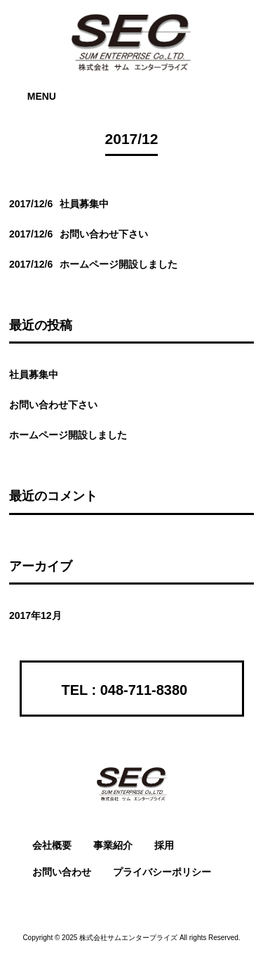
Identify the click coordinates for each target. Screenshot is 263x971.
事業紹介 (113, 845)
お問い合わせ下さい (53, 404)
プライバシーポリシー (162, 872)
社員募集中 (33, 374)
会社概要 (52, 845)
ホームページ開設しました (68, 435)
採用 (164, 845)
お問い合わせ (61, 872)
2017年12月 (35, 615)
